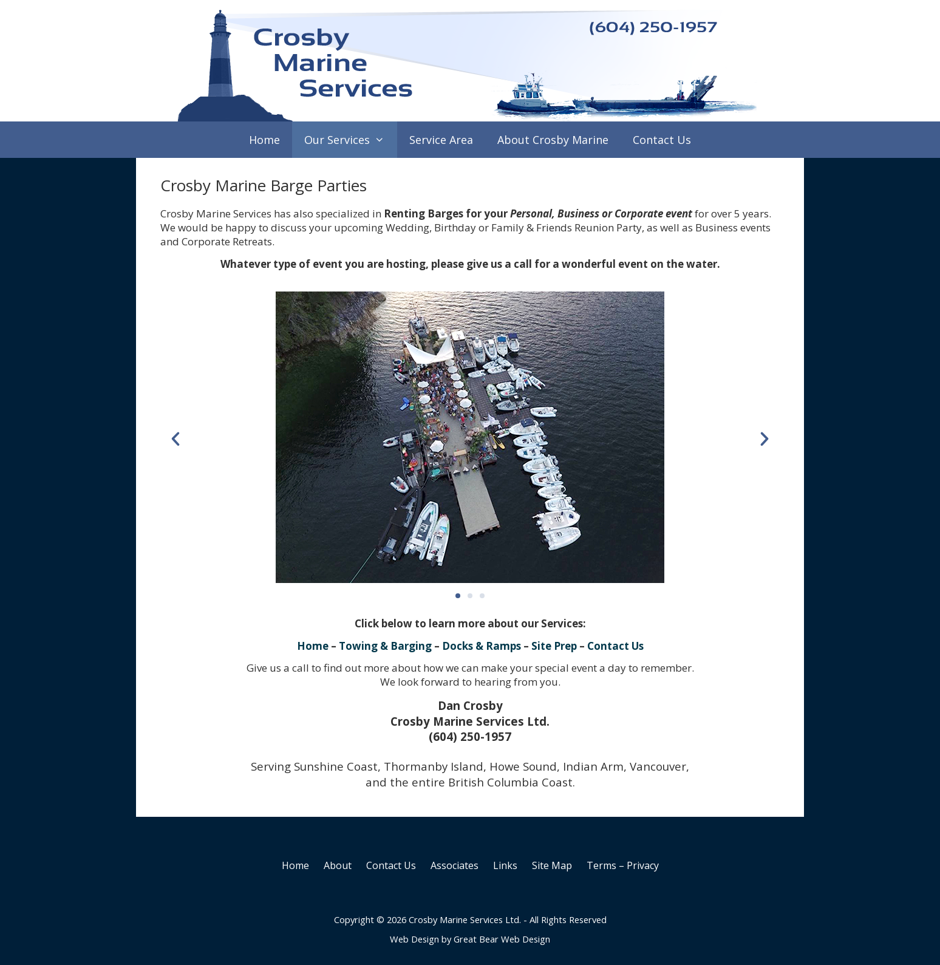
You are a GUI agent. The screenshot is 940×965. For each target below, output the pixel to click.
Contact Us (662, 139)
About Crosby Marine (552, 139)
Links (505, 865)
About (338, 865)
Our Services (350, 139)
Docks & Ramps (481, 646)
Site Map (552, 865)
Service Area (441, 139)
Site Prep (554, 646)
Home (264, 139)
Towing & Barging (385, 646)
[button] (175, 439)
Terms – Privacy (623, 865)
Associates (455, 865)
